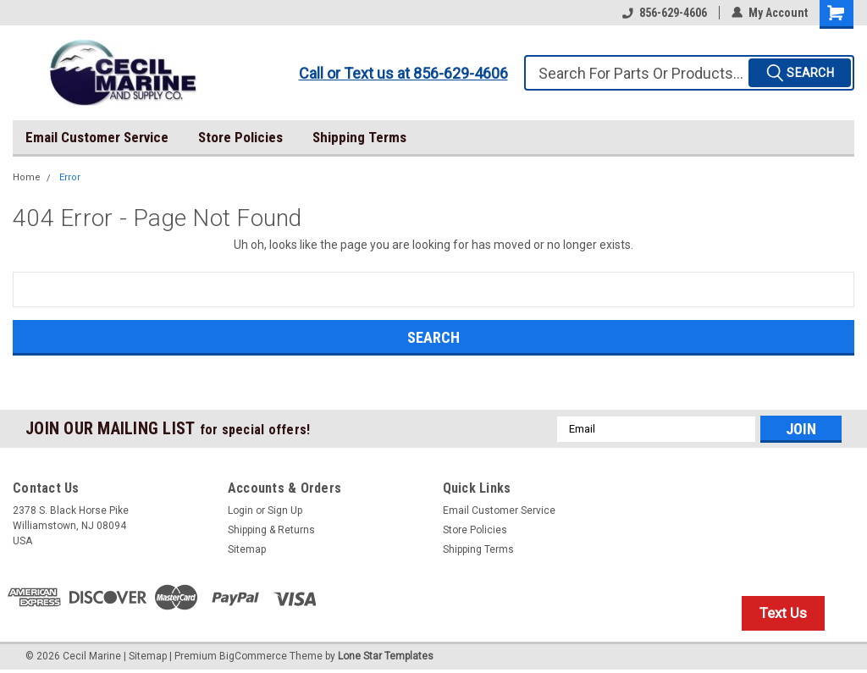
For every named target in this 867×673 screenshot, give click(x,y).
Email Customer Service (96, 137)
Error (69, 177)
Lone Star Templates (386, 656)
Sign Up (285, 510)
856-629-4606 (664, 12)
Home (27, 177)
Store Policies (240, 137)
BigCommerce (253, 656)
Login (240, 510)
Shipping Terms (359, 137)
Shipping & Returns (271, 530)
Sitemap (247, 549)
